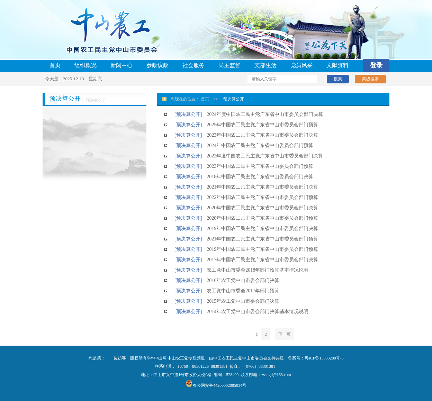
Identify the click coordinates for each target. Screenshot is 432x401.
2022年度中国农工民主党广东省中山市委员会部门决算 (262, 155)
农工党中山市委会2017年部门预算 (240, 290)
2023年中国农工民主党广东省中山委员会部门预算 (257, 166)
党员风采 (301, 65)
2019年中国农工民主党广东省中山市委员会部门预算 (260, 249)
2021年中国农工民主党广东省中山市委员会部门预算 (260, 238)
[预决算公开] (188, 114)
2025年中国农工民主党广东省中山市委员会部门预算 (260, 124)
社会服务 (193, 65)
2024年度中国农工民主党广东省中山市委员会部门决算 (262, 114)
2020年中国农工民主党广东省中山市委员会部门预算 (260, 218)
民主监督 (229, 65)
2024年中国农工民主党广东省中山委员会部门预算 (257, 145)
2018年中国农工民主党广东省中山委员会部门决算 (257, 176)
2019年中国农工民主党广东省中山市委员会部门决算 (260, 228)
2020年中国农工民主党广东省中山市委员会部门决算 (260, 207)
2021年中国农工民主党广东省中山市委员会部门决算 (260, 187)
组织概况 (85, 65)
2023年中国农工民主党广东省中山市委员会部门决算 (260, 135)
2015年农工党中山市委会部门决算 (240, 301)
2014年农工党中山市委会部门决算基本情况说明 (255, 311)
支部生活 (265, 65)
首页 (55, 65)
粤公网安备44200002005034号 (216, 385)
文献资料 (337, 65)
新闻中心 (121, 65)
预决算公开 (233, 99)
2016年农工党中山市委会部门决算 (240, 280)
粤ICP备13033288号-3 (324, 358)
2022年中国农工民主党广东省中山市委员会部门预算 (260, 197)
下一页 (284, 334)
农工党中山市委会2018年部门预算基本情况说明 (255, 270)
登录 (376, 65)
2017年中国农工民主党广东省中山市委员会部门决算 (260, 259)
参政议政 (157, 65)
